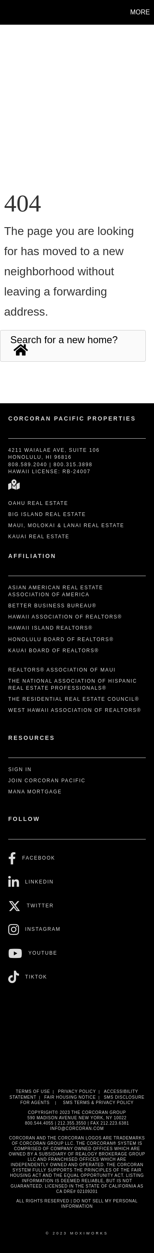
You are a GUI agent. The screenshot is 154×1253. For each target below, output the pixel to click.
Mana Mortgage (35, 792)
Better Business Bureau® (52, 606)
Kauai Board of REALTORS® (53, 650)
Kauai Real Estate (38, 536)
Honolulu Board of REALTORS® (61, 639)
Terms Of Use (33, 1091)
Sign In (20, 769)
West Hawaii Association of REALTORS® (74, 710)
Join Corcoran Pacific (46, 780)
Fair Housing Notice (70, 1097)
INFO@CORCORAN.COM (76, 1128)
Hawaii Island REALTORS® (50, 628)
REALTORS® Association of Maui (62, 670)
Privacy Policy (77, 1091)
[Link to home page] (7, 12)
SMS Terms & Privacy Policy (98, 1102)
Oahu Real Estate (38, 503)
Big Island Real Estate (47, 514)
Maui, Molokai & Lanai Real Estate (66, 525)
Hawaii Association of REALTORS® (65, 617)
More (140, 12)
